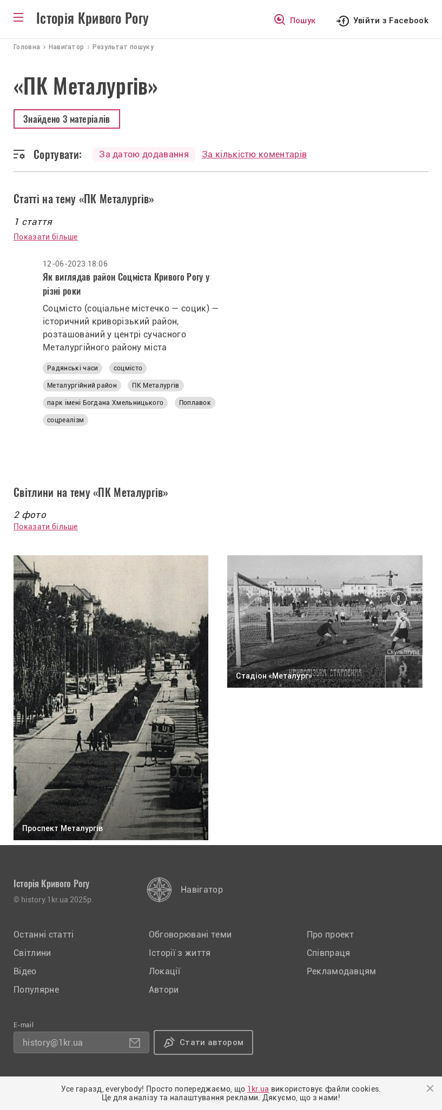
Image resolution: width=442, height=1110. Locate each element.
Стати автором (211, 1042)
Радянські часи (72, 368)
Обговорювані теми (190, 934)
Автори (164, 990)
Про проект (330, 934)
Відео (25, 971)
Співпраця (329, 953)
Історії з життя (180, 953)
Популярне (36, 990)
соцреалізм (65, 420)
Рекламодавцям (342, 971)
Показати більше (46, 236)
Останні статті (44, 934)
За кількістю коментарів (254, 154)
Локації (164, 971)
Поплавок (195, 403)
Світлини (32, 953)
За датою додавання (144, 154)
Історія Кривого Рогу (92, 18)
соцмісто (128, 368)
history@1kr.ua (53, 1043)
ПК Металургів (155, 385)
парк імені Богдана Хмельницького (105, 403)
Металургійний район (82, 385)
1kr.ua (258, 1089)
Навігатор (202, 890)
